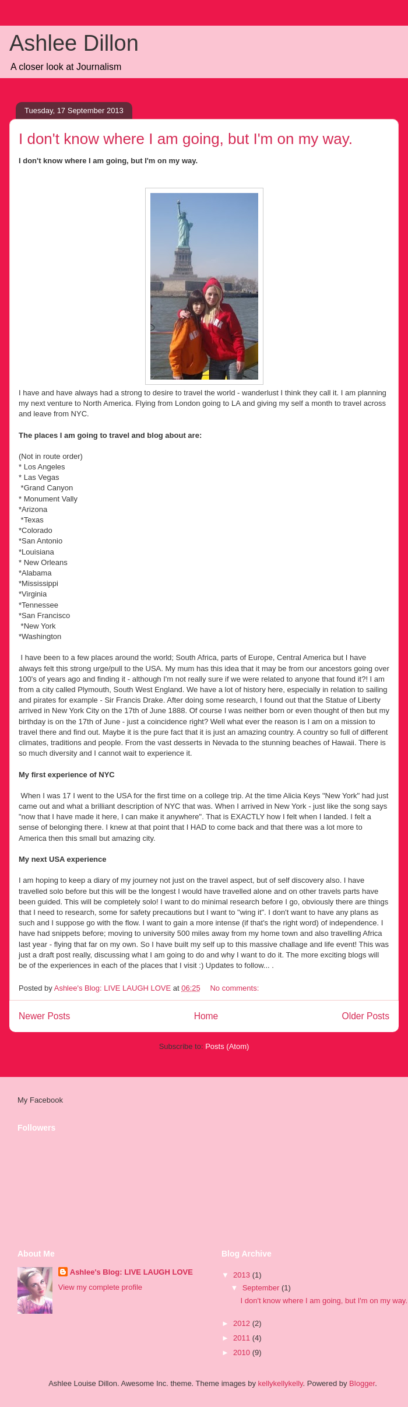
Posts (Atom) (227, 1046)
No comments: (235, 988)
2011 (242, 1338)
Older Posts (365, 1016)
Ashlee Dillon (74, 43)
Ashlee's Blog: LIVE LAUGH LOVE (131, 1272)
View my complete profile (100, 1287)
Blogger (362, 1383)
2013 (242, 1275)
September (262, 1287)
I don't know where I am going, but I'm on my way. (186, 139)
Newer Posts (44, 1016)
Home (206, 1016)
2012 (242, 1323)
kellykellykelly (280, 1383)
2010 (242, 1352)
